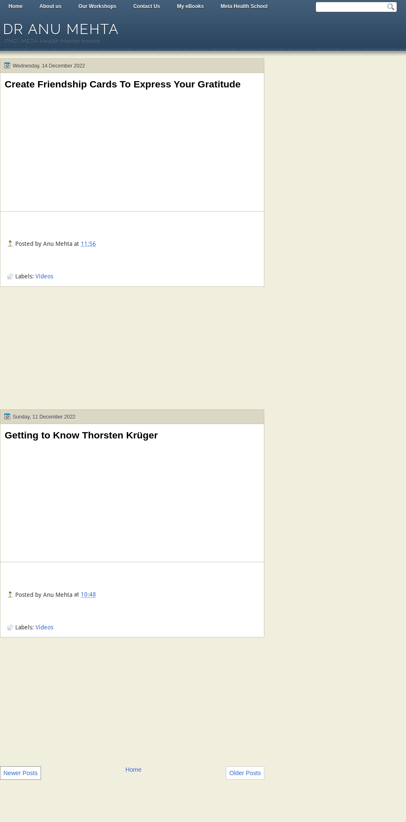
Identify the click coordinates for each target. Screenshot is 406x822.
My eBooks (190, 6)
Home (15, 6)
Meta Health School (244, 6)
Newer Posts (20, 773)
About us (50, 6)
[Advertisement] (132, 350)
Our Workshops (97, 6)
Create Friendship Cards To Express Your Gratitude (123, 84)
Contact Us (146, 6)
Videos (44, 276)
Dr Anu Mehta (61, 29)
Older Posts (245, 773)
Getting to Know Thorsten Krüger (81, 435)
